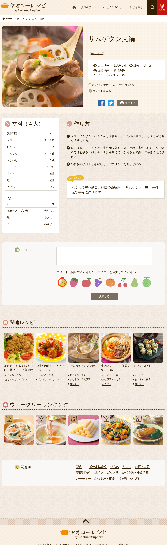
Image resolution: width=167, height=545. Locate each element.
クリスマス (57, 379)
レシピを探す (135, 7)
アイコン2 (74, 282)
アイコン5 (110, 282)
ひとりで (107, 384)
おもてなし (11, 379)
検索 (152, 7)
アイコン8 (146, 282)
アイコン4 (98, 282)
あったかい (141, 375)
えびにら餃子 (142, 366)
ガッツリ (26, 379)
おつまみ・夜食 (13, 375)
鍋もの (114, 467)
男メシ (98, 473)
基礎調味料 (83, 473)
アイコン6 (122, 282)
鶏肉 (79, 467)
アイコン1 (62, 282)
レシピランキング (111, 7)
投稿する (104, 296)
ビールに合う (98, 467)
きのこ (126, 467)
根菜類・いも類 (128, 479)
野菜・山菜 (142, 467)
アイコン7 (134, 282)
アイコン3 (86, 282)
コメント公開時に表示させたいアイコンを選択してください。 (97, 272)
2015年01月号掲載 (124, 84)
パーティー (83, 479)
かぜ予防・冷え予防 (81, 379)
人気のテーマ (89, 7)
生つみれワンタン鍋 (81, 366)
